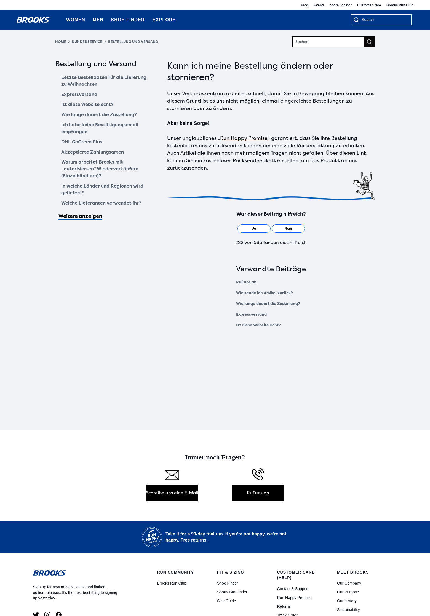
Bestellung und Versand (133, 42)
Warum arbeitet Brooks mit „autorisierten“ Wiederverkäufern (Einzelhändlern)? (102, 175)
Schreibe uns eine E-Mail (172, 493)
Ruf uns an (246, 282)
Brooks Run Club (399, 5)
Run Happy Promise (244, 138)
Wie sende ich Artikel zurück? (264, 293)
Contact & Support (293, 588)
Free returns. (194, 540)
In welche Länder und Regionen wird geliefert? (99, 197)
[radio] (254, 228)
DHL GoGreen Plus (83, 146)
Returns (284, 606)
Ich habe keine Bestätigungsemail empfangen (103, 132)
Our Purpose (348, 592)
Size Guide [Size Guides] (226, 601)
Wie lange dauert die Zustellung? (102, 117)
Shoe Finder (227, 583)
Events (319, 5)
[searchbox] (384, 20)
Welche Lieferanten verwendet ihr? (104, 212)
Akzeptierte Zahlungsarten (95, 157)
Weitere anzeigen (80, 225)
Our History (347, 601)
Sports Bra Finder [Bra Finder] (232, 592)
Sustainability (348, 609)
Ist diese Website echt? (89, 107)
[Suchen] (333, 41)
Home (60, 42)
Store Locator (341, 5)
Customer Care (369, 5)
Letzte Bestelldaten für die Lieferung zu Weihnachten (94, 81)
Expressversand (81, 96)
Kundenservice (87, 42)
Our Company (349, 583)
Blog (304, 5)
